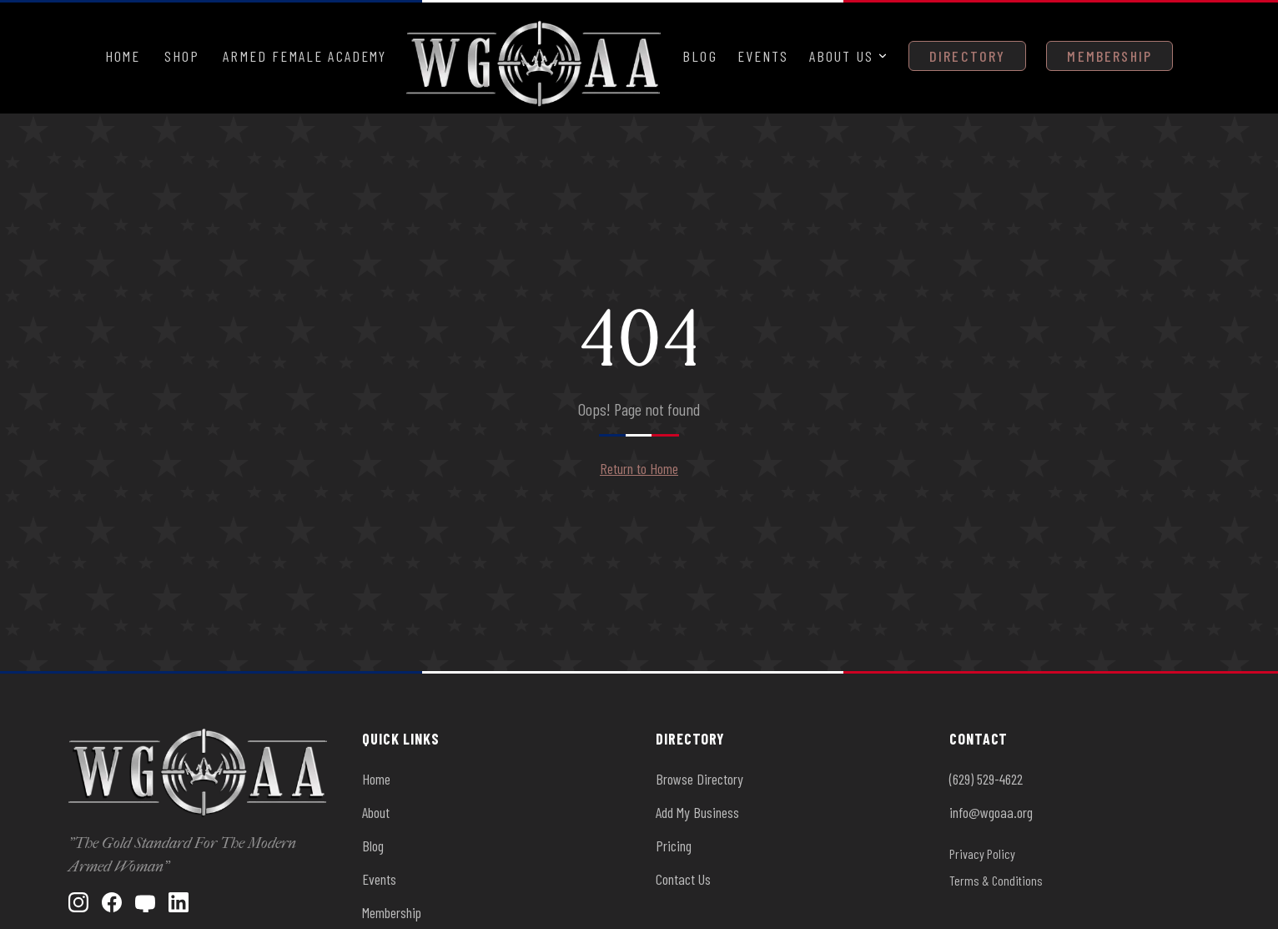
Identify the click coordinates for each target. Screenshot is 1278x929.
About (376, 812)
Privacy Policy (982, 853)
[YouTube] (145, 902)
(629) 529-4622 (986, 779)
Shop (182, 56)
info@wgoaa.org (991, 812)
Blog (699, 56)
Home (123, 56)
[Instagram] (78, 902)
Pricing (674, 845)
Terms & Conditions (996, 880)
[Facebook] (112, 902)
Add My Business (697, 812)
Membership (1109, 56)
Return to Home (639, 468)
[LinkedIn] (179, 902)
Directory (967, 56)
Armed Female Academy (304, 56)
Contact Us (683, 879)
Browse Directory (699, 779)
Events (763, 56)
